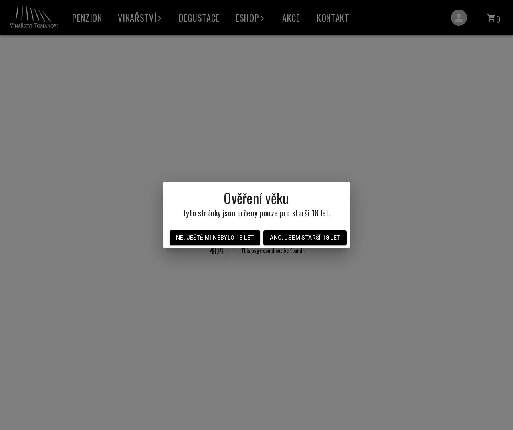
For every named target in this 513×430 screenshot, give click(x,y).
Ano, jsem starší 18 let (304, 237)
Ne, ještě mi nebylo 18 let (215, 237)
